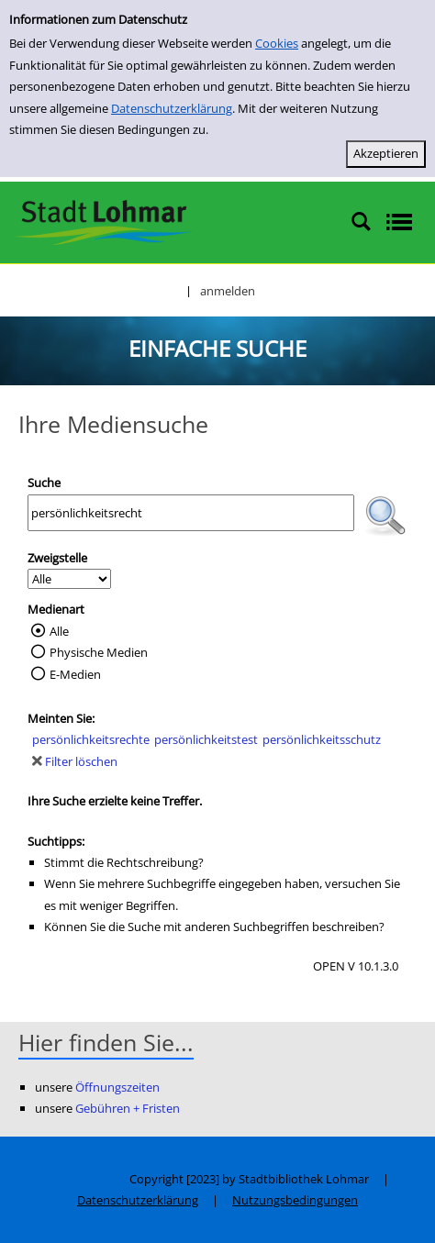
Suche (44, 482)
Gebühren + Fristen (127, 1108)
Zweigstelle (57, 557)
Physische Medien (99, 652)
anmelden (227, 291)
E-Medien (75, 674)
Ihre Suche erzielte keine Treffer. (115, 801)
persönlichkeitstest (206, 739)
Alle (59, 631)
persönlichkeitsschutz (321, 739)
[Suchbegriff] (191, 512)
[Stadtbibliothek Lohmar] (103, 221)
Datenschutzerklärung (171, 108)
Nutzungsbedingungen (295, 1200)
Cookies (276, 43)
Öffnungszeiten (117, 1087)
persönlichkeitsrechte (91, 739)
